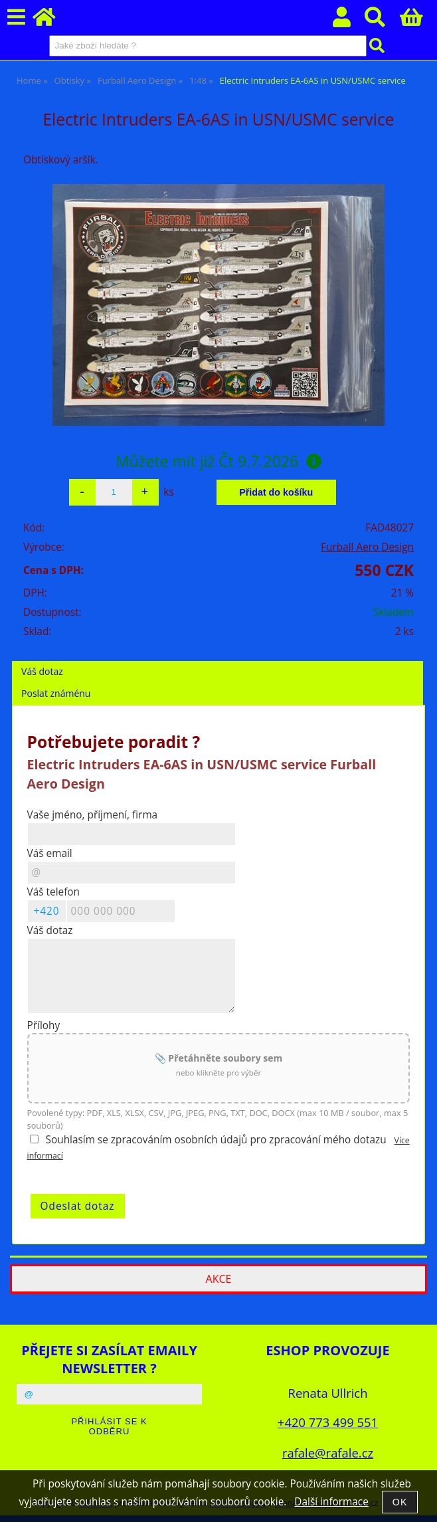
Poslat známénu (55, 693)
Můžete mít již (218, 461)
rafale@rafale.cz (327, 1452)
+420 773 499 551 (328, 1422)
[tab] (217, 661)
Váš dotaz (42, 671)
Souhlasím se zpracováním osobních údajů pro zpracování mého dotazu (216, 1140)
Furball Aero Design (367, 547)
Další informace (331, 1502)
